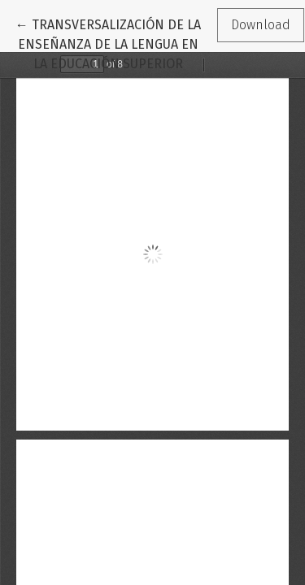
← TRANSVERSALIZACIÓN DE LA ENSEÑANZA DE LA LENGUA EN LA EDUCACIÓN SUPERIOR (108, 43)
